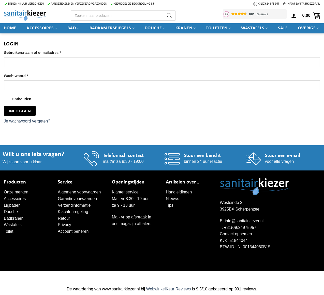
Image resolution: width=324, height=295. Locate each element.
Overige (308, 28)
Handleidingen (179, 192)
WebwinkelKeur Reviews (168, 289)
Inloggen (20, 111)
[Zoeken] (169, 15)
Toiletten (218, 28)
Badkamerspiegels (112, 28)
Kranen (185, 28)
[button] (310, 15)
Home (10, 28)
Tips (169, 205)
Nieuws (172, 198)
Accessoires (41, 28)
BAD (73, 28)
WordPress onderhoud (82, 276)
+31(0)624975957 (240, 227)
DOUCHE (155, 28)
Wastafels (254, 28)
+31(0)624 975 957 (268, 3)
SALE (283, 28)
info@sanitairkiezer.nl (303, 3)
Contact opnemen (236, 234)
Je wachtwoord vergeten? (27, 121)
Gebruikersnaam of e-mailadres (38, 52)
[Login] (293, 15)
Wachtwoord (22, 75)
